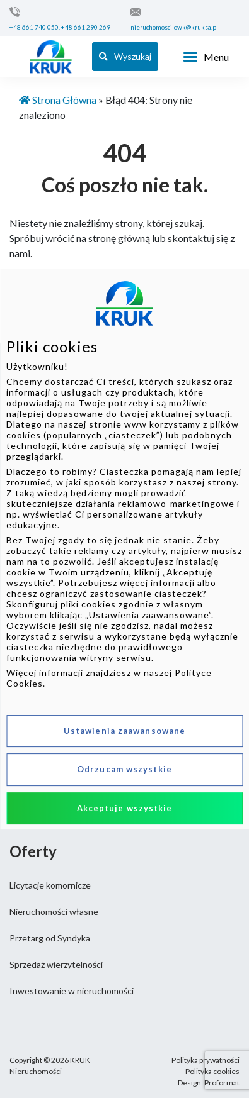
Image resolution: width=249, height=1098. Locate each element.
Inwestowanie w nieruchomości (71, 990)
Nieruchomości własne (53, 911)
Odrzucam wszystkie (124, 769)
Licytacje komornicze (50, 885)
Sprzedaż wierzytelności (56, 964)
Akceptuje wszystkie (125, 808)
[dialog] (124, 549)
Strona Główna (57, 100)
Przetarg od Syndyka (49, 938)
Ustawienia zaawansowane (124, 731)
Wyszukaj (125, 56)
